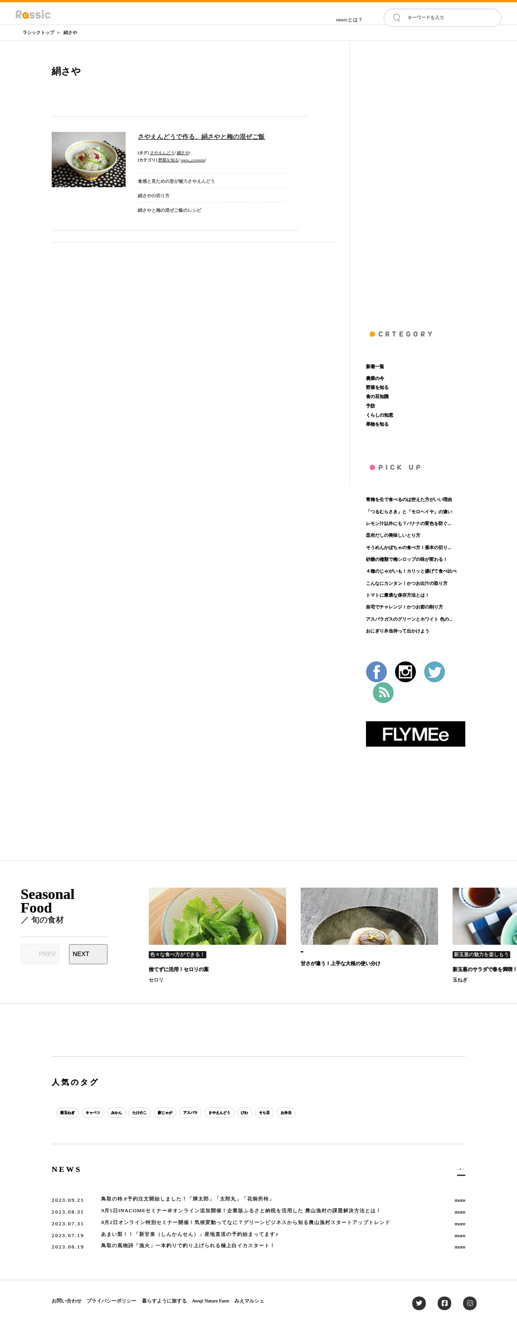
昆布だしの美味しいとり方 (393, 535)
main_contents (193, 160)
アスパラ (236, 1113)
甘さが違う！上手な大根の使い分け (340, 963)
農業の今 (375, 378)
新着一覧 (375, 366)
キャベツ (106, 1113)
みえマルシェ (249, 1300)
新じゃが (202, 1113)
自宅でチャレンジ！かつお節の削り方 (404, 606)
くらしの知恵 (379, 415)
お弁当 (363, 1113)
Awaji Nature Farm (210, 1300)
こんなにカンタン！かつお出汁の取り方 (407, 583)
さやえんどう (162, 153)
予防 (370, 405)
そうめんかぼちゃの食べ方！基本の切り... (408, 547)
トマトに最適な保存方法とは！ (397, 595)
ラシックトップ (38, 32)
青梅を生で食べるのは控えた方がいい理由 (409, 499)
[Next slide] (88, 954)
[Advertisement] (415, 177)
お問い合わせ (67, 1300)
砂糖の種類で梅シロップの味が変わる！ (407, 559)
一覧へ (455, 1171)
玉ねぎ (460, 979)
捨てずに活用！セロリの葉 (179, 969)
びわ (308, 1113)
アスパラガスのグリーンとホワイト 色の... (409, 619)
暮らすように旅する (164, 1300)
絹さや (70, 32)
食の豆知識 (377, 396)
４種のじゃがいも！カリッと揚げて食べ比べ (411, 570)
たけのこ (168, 1113)
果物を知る (377, 424)
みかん (136, 1113)
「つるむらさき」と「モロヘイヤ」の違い (409, 511)
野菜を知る (168, 160)
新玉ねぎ (72, 1113)
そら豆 (334, 1113)
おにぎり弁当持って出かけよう (397, 630)
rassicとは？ (349, 19)
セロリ (156, 979)
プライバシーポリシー (112, 1300)
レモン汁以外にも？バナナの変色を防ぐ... (408, 523)
